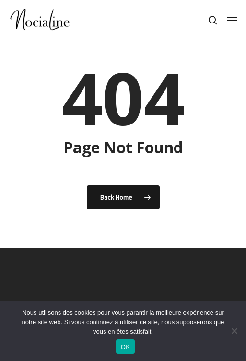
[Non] (234, 331)
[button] (232, 20)
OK (125, 346)
